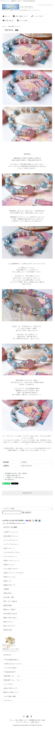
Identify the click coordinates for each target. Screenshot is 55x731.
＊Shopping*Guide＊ (9, 672)
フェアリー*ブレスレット (11, 544)
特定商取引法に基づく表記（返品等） (16, 473)
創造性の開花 (7, 605)
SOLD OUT (27, 493)
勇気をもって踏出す (9, 609)
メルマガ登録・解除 (9, 696)
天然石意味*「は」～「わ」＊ (12, 680)
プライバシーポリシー (23, 722)
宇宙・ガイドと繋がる (10, 601)
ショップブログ (37, 16)
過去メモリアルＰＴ (9, 626)
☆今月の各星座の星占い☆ (11, 659)
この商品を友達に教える (12, 475)
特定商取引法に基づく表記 (37, 720)
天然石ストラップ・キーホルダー (13, 573)
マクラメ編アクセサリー (10, 568)
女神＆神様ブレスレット (14, 26)
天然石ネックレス (8, 564)
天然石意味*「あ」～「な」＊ (12, 676)
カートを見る (22, 20)
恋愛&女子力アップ (9, 585)
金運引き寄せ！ (8, 593)
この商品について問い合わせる (14, 477)
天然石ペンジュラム (9, 577)
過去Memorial (7, 630)
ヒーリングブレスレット (10, 540)
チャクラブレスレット (10, 556)
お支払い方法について (10, 688)
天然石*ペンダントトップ (11, 560)
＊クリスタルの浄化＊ (10, 668)
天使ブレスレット (8, 548)
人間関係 (6, 589)
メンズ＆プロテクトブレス (11, 552)
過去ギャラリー (8, 621)
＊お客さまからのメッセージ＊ (12, 664)
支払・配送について (20, 16)
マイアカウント (8, 700)
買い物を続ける (9, 479)
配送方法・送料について (10, 692)
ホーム (5, 16)
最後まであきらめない (10, 617)
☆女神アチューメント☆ (10, 532)
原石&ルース (7, 581)
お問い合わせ (7, 20)
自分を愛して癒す (8, 597)
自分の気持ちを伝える (10, 613)
